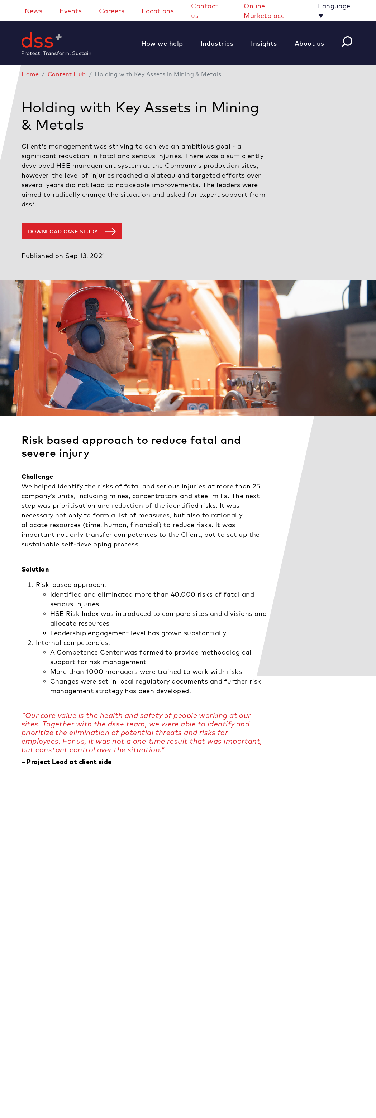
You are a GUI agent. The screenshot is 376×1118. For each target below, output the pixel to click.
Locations (158, 11)
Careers (111, 11)
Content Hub (67, 74)
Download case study (63, 231)
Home (30, 74)
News (34, 11)
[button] (166, 43)
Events (71, 11)
